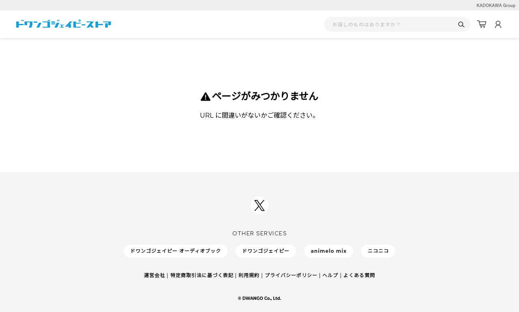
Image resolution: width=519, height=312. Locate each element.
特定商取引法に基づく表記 (202, 275)
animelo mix (329, 251)
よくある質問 (359, 275)
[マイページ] (498, 24)
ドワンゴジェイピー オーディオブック (175, 251)
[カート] (482, 24)
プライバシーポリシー (291, 275)
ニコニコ (378, 251)
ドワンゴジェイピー (266, 251)
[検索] (461, 24)
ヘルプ (330, 275)
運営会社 (154, 275)
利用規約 (249, 275)
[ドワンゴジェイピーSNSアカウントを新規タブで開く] (259, 205)
